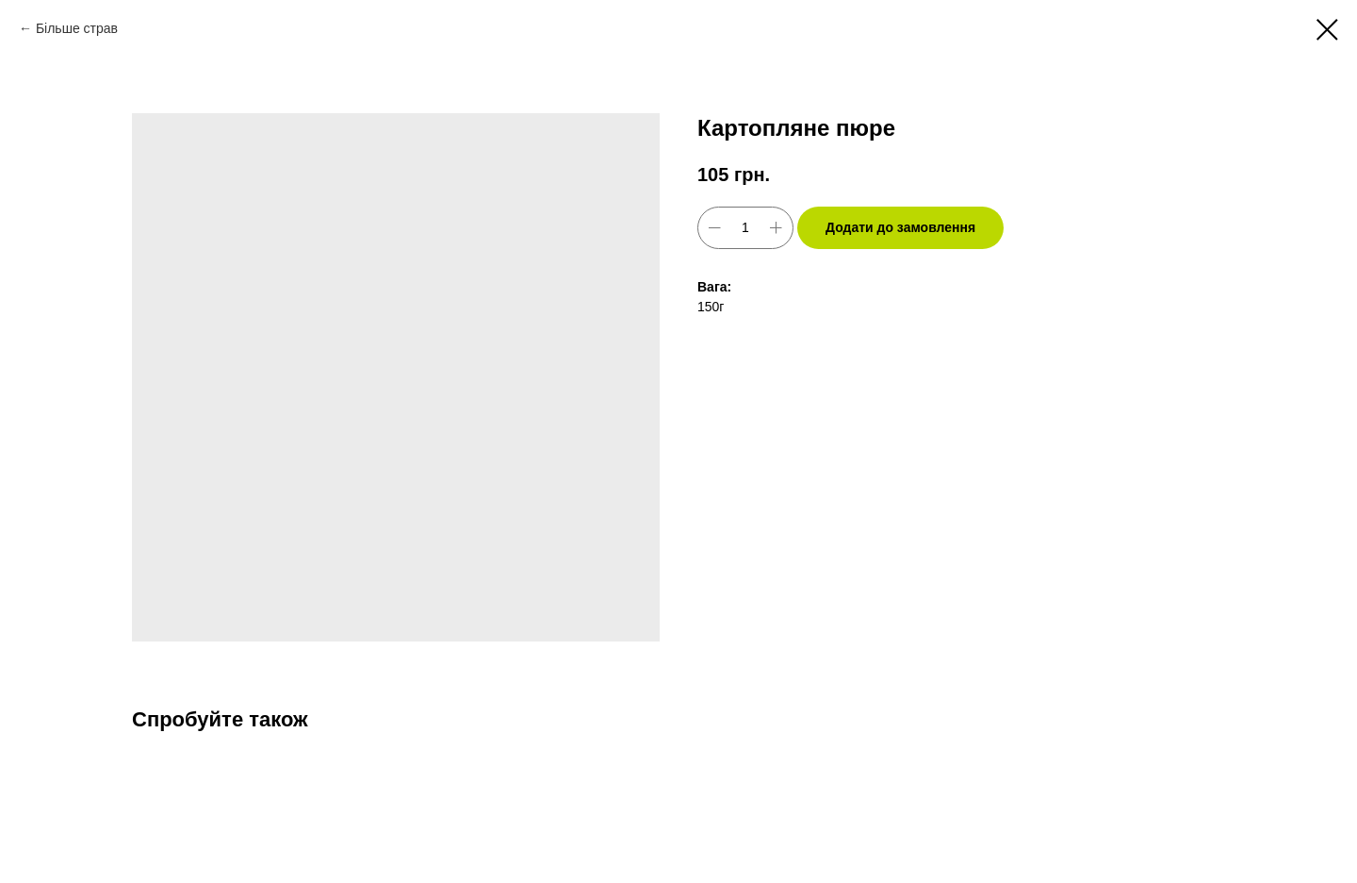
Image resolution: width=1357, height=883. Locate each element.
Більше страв (77, 28)
